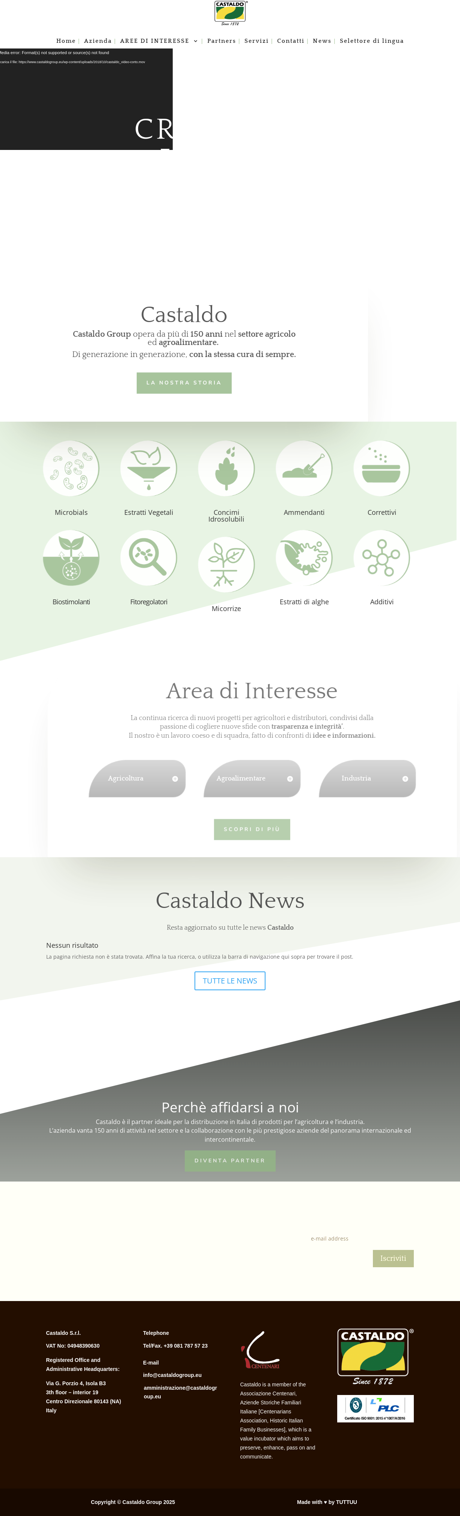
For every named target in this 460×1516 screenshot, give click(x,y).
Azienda (98, 41)
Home (66, 41)
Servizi (256, 41)
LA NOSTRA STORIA (182, 382)
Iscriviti (393, 1258)
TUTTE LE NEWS (230, 981)
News (322, 41)
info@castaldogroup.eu (172, 1375)
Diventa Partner (230, 1159)
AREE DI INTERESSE (156, 41)
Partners (221, 41)
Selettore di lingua (372, 41)
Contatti (291, 41)
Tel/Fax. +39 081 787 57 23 (175, 1346)
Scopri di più (239, 828)
